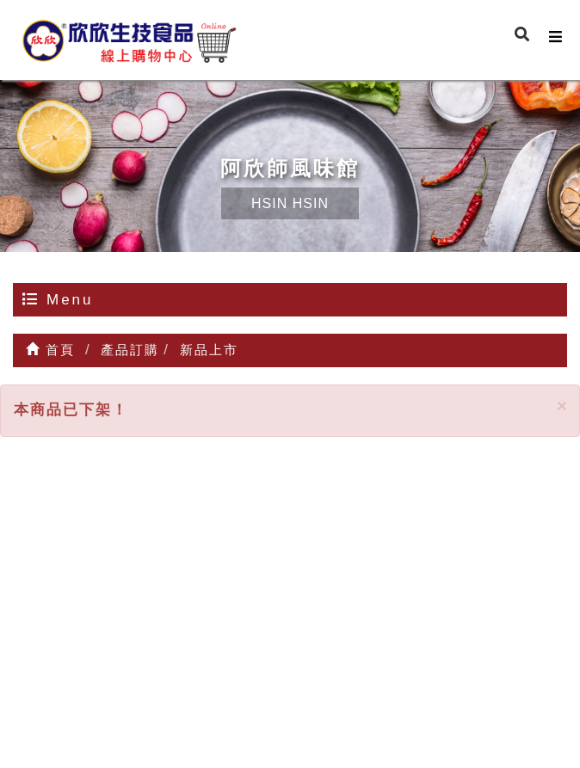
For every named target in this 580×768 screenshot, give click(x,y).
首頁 (50, 349)
